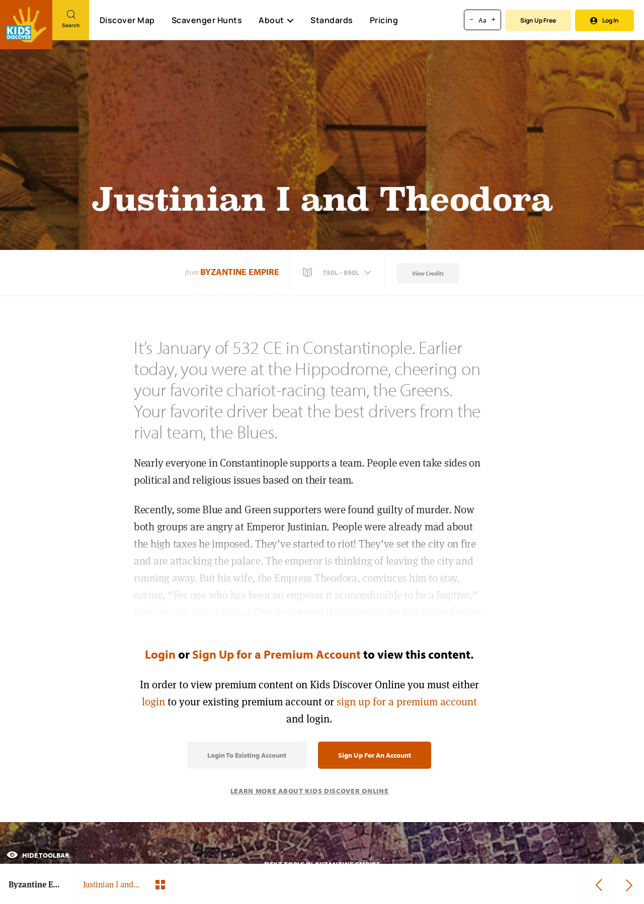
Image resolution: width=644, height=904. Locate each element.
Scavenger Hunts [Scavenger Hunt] (206, 21)
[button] (338, 272)
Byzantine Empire (239, 272)
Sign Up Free (538, 20)
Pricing (384, 20)
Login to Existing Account (246, 755)
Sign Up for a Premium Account (276, 654)
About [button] (276, 20)
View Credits (428, 273)
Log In (604, 20)
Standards (331, 20)
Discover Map (127, 20)
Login (160, 654)
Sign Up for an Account (374, 755)
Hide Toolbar (38, 855)
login (153, 701)
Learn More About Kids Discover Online (309, 790)
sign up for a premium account (407, 701)
